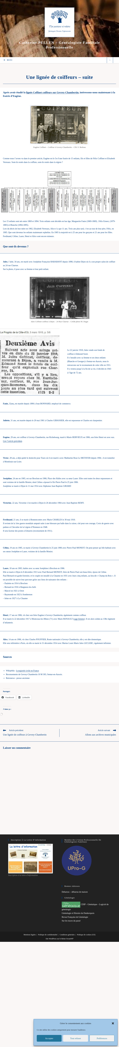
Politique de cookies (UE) (86, 935)
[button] (112, 1023)
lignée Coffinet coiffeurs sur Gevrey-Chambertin (52, 92)
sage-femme (79, 619)
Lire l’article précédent (12, 441)
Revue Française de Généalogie (75, 917)
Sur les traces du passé (71, 921)
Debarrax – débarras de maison (75, 892)
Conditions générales (67, 935)
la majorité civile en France (27, 671)
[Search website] (110, 60)
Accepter (49, 1038)
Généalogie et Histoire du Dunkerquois (78, 913)
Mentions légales (30, 935)
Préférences (102, 1038)
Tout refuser (75, 1038)
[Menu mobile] (8, 60)
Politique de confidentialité (47, 935)
